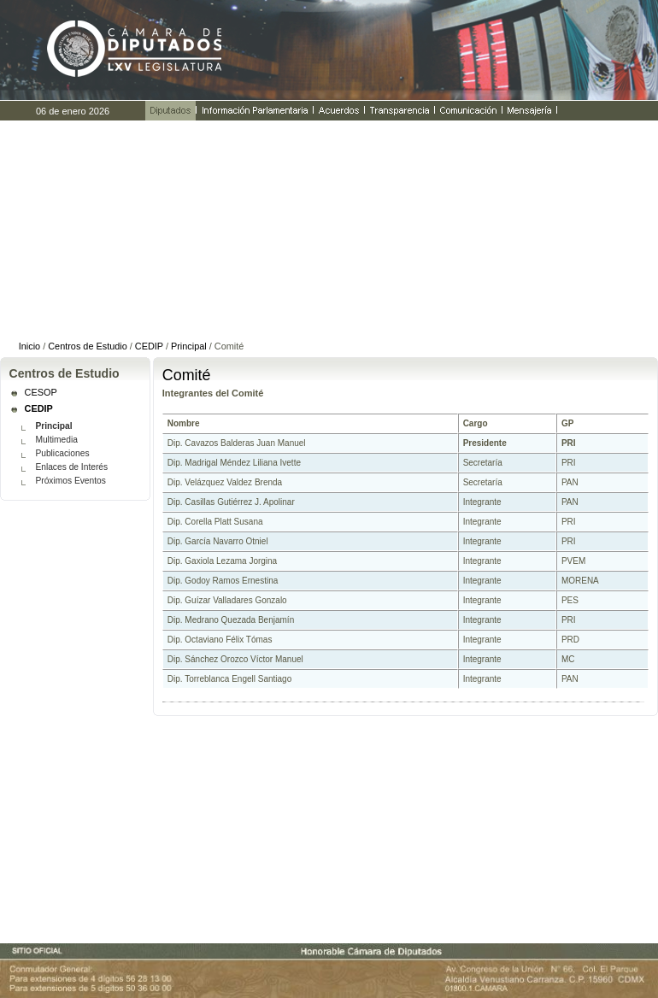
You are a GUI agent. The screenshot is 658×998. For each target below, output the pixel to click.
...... (329, 228)
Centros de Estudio (87, 346)
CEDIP (149, 346)
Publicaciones (62, 453)
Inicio (29, 346)
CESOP (41, 392)
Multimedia (56, 439)
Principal (189, 346)
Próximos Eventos (70, 480)
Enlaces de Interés (71, 467)
